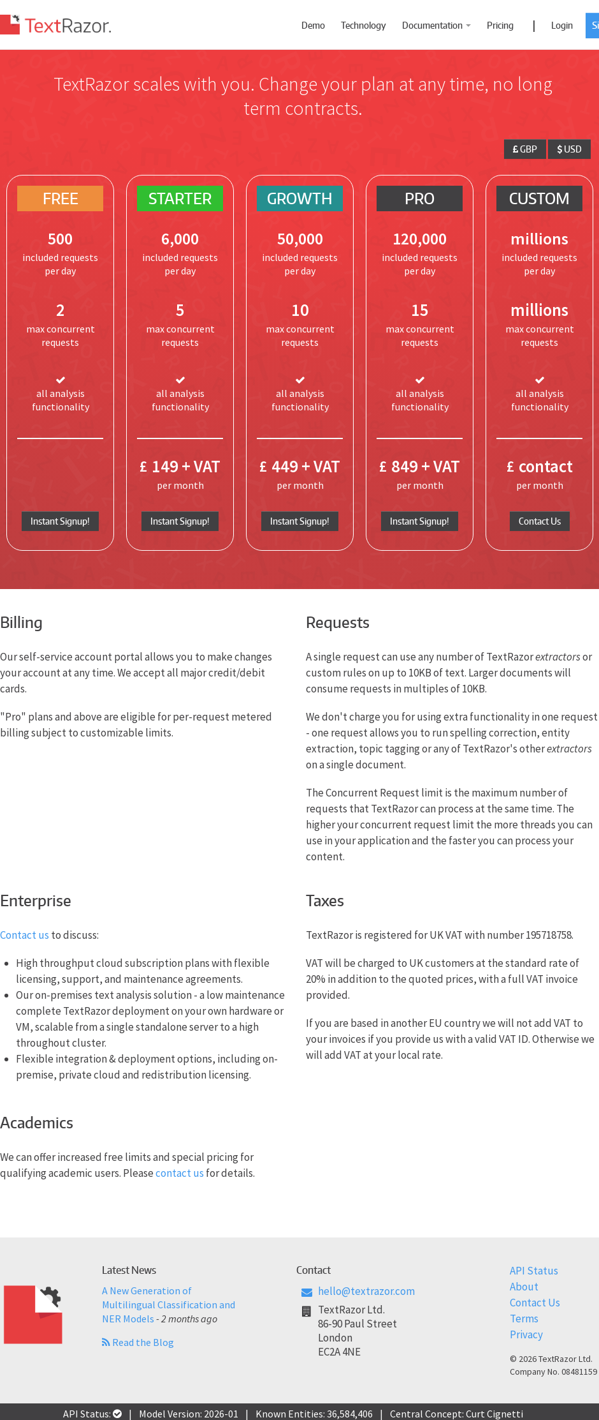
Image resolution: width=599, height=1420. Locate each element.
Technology (363, 25)
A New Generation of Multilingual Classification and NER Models (168, 1304)
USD (569, 149)
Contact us (24, 935)
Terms (524, 1319)
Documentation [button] (436, 25)
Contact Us (540, 521)
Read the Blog (138, 1342)
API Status (534, 1271)
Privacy (526, 1334)
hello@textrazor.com (366, 1291)
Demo (313, 25)
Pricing (500, 25)
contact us (179, 1173)
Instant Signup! (60, 521)
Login (562, 25)
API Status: (92, 1413)
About (524, 1287)
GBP (525, 149)
